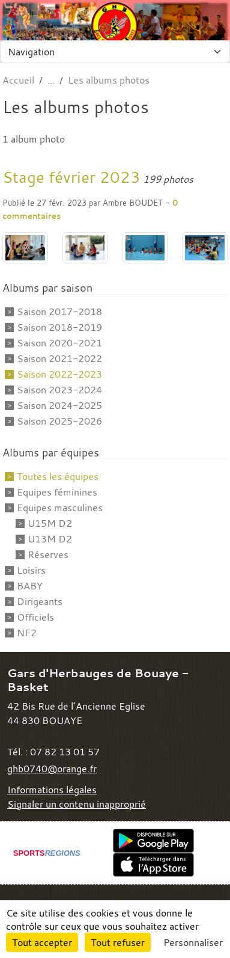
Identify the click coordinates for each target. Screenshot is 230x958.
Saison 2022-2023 (59, 374)
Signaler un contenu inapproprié (76, 804)
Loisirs (31, 570)
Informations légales (52, 789)
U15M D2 (50, 523)
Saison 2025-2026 (59, 421)
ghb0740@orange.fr (52, 768)
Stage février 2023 (71, 177)
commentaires (31, 216)
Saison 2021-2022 (59, 358)
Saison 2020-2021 (59, 342)
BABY (30, 585)
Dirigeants (39, 601)
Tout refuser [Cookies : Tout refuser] (118, 942)
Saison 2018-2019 (59, 327)
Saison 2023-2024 (59, 389)
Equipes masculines (60, 507)
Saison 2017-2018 (59, 311)
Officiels (35, 617)
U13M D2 (50, 538)
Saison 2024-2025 (59, 405)
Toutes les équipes (57, 476)
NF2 (27, 632)
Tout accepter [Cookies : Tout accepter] (42, 942)
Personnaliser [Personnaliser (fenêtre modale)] (193, 942)
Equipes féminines (57, 492)
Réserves (48, 554)
